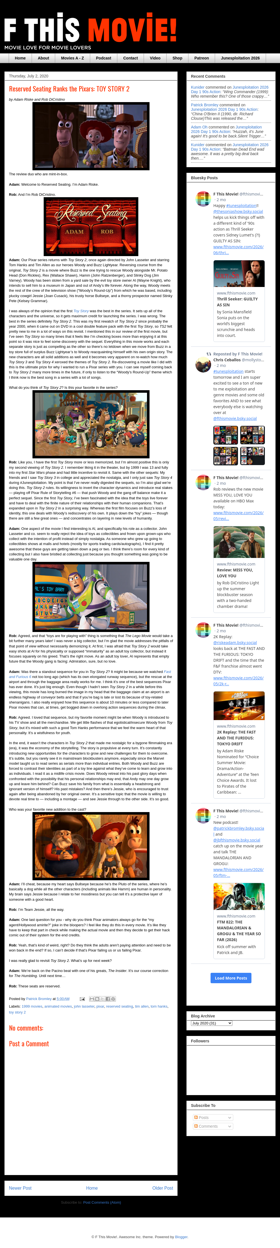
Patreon (201, 58)
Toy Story (81, 311)
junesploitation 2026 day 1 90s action (224, 109)
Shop (177, 58)
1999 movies (32, 1006)
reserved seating (119, 1006)
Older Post (162, 1188)
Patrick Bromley (204, 105)
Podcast (103, 58)
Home (20, 58)
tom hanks (159, 1006)
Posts (201, 1117)
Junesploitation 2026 (240, 58)
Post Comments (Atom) (102, 1202)
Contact (130, 58)
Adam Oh (199, 127)
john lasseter (84, 1006)
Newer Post (20, 1188)
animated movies (58, 1006)
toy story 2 (17, 1012)
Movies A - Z (72, 58)
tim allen (141, 1006)
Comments (206, 1126)
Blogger (181, 1237)
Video (155, 58)
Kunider (197, 87)
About (43, 58)
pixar (100, 1006)
